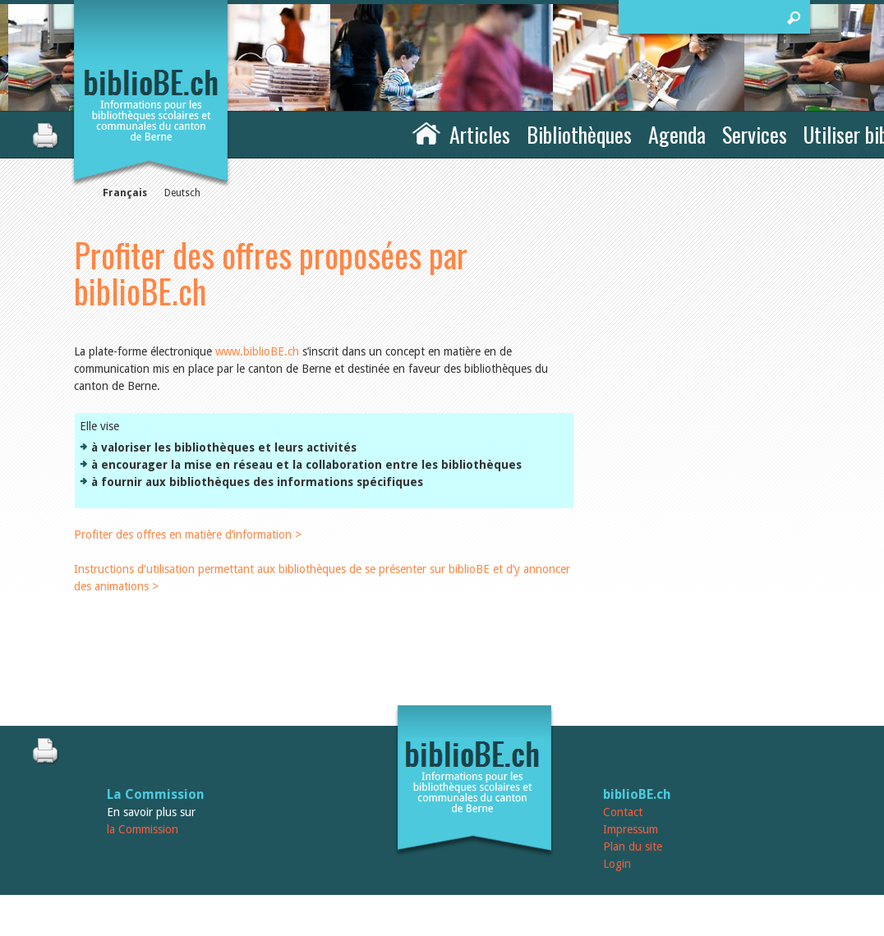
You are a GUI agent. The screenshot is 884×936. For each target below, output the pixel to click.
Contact (622, 812)
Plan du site (632, 846)
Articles (479, 134)
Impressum (630, 829)
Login (617, 863)
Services (754, 134)
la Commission (142, 829)
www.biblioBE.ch (257, 351)
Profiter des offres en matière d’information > (188, 534)
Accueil (426, 132)
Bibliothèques (579, 134)
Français (125, 193)
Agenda (677, 134)
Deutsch (182, 193)
